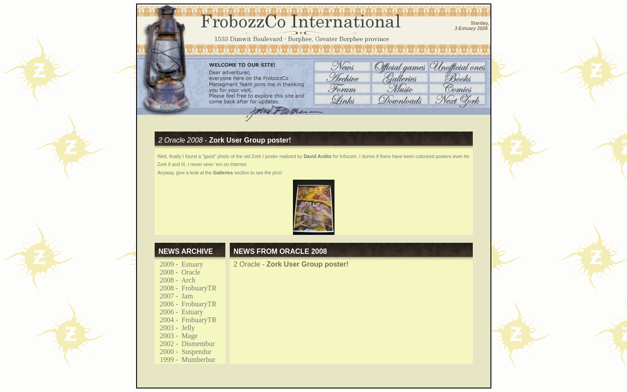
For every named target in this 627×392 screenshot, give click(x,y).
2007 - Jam (174, 296)
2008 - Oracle (178, 272)
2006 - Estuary (179, 312)
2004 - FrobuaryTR (186, 320)
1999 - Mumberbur (185, 359)
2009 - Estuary (179, 264)
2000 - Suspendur (183, 351)
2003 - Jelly (175, 328)
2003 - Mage (176, 335)
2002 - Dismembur (185, 343)
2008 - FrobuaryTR (186, 288)
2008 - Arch (175, 280)
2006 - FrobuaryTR (186, 304)
